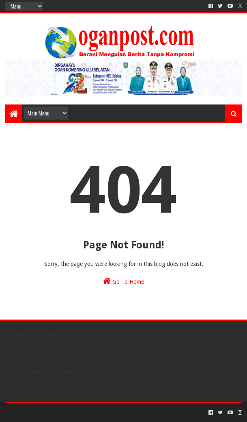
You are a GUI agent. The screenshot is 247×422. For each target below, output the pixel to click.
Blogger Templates (96, 412)
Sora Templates (50, 412)
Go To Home (123, 281)
